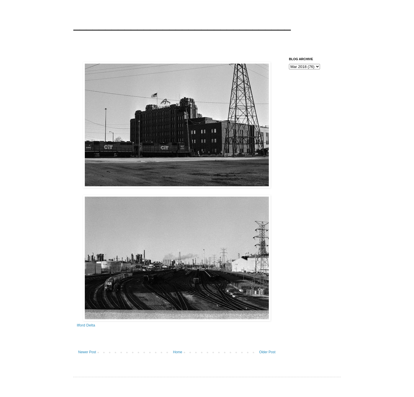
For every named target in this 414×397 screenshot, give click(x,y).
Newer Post (87, 352)
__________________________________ (182, 24)
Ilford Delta (86, 325)
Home (177, 352)
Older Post (267, 352)
